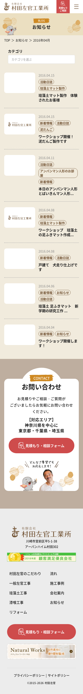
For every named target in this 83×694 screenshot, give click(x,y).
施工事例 (57, 583)
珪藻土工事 (18, 592)
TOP (7, 40)
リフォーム (18, 612)
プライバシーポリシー (29, 675)
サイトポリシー (58, 675)
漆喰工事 (16, 602)
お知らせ (21, 40)
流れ (53, 573)
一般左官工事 (20, 583)
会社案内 (57, 592)
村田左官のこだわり (25, 573)
